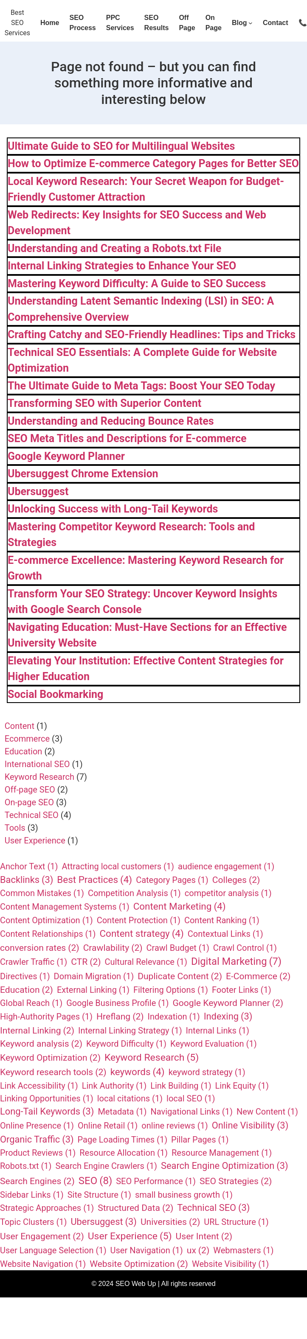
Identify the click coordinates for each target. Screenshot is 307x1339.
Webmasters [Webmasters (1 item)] (243, 1250)
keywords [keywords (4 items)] (137, 1072)
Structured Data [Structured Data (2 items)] (135, 1208)
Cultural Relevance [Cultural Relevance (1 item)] (146, 961)
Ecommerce (27, 739)
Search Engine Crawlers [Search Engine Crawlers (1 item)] (106, 1166)
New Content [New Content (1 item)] (267, 1111)
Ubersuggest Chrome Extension (83, 474)
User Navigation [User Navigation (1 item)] (146, 1250)
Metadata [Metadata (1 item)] (122, 1111)
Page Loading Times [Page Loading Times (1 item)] (123, 1139)
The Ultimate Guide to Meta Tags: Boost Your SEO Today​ (141, 386)
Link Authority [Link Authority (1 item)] (114, 1085)
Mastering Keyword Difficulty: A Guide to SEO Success (137, 283)
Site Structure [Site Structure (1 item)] (99, 1194)
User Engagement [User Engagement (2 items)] (42, 1236)
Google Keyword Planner (66, 456)
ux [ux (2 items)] (198, 1250)
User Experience (35, 840)
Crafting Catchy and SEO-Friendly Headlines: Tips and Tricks (152, 334)
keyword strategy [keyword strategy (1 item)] (207, 1072)
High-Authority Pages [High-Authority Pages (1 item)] (46, 1016)
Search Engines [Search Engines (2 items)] (37, 1181)
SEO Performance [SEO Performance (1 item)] (156, 1181)
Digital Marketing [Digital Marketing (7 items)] (236, 961)
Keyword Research (39, 777)
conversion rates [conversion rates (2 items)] (39, 948)
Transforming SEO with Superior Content (104, 403)
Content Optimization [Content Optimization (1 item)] (46, 920)
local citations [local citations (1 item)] (130, 1098)
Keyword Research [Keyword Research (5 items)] (151, 1057)
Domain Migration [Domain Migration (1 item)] (94, 976)
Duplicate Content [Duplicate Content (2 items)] (180, 976)
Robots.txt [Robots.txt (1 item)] (26, 1166)
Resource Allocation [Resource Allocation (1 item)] (123, 1152)
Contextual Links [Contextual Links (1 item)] (225, 933)
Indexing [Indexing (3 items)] (228, 1017)
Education (23, 751)
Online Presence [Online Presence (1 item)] (37, 1125)
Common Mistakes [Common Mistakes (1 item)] (42, 893)
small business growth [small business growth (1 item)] (184, 1194)
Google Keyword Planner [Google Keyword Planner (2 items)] (227, 1003)
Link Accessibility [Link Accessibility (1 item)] (39, 1085)
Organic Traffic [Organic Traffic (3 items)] (37, 1140)
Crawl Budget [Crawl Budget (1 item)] (177, 947)
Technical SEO (32, 815)
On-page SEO (29, 802)
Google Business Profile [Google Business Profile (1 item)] (117, 1003)
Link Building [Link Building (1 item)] (180, 1085)
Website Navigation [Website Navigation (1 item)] (43, 1264)
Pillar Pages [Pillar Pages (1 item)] (199, 1139)
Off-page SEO (30, 789)
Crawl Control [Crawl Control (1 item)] (245, 947)
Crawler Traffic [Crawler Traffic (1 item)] (33, 961)
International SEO (37, 764)
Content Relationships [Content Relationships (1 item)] (48, 933)
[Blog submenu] (250, 23)
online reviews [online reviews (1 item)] (174, 1125)
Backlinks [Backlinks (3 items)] (26, 880)
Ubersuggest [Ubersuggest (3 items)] (103, 1222)
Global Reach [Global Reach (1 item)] (31, 1003)
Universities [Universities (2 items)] (170, 1222)
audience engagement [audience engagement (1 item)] (226, 866)
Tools (15, 828)
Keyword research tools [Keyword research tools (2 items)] (53, 1072)
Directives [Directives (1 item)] (25, 976)
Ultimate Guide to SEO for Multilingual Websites (121, 146)
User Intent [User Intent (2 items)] (204, 1236)
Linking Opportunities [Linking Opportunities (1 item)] (46, 1098)
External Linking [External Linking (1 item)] (93, 989)
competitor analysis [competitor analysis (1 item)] (228, 893)
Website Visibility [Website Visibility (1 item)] (230, 1264)
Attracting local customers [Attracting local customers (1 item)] (118, 866)
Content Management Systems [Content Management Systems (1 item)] (65, 906)
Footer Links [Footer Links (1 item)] (241, 989)
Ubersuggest (38, 491)
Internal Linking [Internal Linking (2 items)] (37, 1030)
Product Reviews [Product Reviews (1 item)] (38, 1152)
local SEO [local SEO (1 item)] (190, 1098)
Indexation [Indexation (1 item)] (174, 1016)
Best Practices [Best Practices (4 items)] (94, 880)
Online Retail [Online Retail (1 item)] (108, 1125)
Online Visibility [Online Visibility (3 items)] (250, 1126)
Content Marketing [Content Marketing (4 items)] (179, 906)
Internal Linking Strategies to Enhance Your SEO (122, 266)
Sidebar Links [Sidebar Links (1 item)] (32, 1194)
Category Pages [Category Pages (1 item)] (172, 880)
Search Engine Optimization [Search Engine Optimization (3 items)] (224, 1166)
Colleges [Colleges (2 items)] (236, 880)
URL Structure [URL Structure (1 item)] (236, 1222)
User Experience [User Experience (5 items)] (130, 1236)
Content (19, 726)
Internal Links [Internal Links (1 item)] (217, 1030)
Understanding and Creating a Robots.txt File (114, 248)
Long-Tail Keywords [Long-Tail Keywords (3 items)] (47, 1112)
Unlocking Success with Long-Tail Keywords (113, 509)
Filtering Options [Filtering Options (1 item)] (170, 989)
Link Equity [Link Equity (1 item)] (242, 1085)
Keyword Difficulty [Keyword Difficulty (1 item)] (126, 1043)
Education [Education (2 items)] (26, 990)
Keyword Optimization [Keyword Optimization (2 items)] (50, 1057)
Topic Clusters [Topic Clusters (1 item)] (33, 1222)
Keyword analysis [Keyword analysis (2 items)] (41, 1043)
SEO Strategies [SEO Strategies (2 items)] (236, 1181)
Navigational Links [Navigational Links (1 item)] (192, 1111)
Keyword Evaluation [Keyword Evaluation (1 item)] (213, 1043)
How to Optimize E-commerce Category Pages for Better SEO (153, 163)
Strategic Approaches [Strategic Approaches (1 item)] (47, 1208)
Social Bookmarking (55, 694)
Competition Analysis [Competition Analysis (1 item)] (134, 893)
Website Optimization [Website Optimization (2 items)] (139, 1264)
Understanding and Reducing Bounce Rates (111, 421)
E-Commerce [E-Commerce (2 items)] (258, 976)
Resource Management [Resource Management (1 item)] (222, 1152)
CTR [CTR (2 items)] (86, 962)
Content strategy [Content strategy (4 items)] (141, 934)
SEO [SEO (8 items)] (95, 1180)
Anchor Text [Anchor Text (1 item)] (29, 866)
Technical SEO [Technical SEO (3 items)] (213, 1208)
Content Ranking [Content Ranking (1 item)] (221, 920)
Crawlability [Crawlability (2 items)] (113, 948)
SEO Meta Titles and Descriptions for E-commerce (127, 438)
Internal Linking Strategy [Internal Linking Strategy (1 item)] (130, 1030)
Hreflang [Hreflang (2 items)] (120, 1016)
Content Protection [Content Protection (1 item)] (138, 920)
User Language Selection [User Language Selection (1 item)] (53, 1250)
